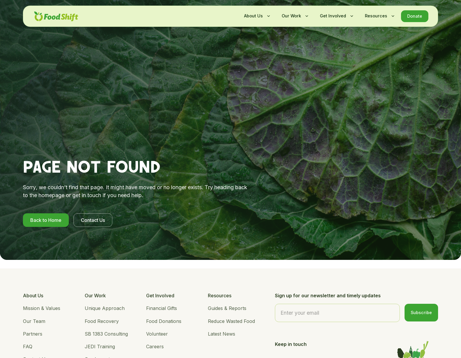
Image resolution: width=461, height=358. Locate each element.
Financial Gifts (161, 308)
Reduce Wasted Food (231, 321)
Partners (32, 334)
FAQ (27, 346)
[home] (56, 16)
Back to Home (56, 220)
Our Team (34, 321)
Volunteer (157, 334)
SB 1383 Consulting (106, 334)
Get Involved (333, 15)
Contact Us (104, 220)
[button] (255, 16)
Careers (155, 346)
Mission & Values (41, 308)
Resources (376, 15)
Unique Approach (105, 308)
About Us (253, 15)
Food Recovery (102, 321)
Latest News (221, 334)
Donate (414, 16)
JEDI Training (100, 346)
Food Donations (163, 321)
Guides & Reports (227, 308)
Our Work (291, 15)
